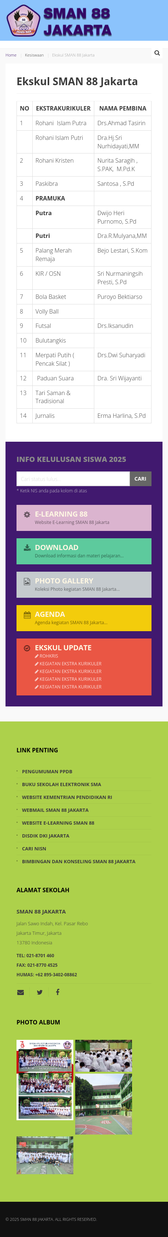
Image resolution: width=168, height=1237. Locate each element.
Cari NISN (34, 848)
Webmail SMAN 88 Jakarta (55, 810)
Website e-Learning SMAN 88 (58, 823)
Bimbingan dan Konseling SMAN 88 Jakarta (78, 861)
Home (11, 55)
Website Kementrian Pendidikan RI (67, 797)
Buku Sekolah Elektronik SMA (61, 784)
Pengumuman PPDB (47, 771)
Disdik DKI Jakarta (45, 835)
